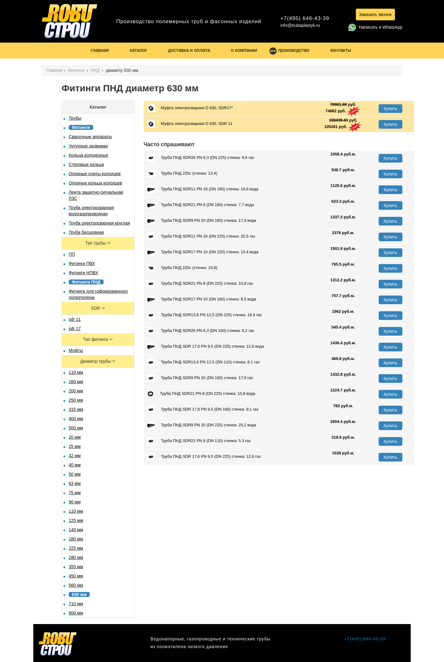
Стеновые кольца (86, 164)
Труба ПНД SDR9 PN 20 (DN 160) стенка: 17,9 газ (200, 378)
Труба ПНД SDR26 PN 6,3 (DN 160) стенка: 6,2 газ (200, 331)
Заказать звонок (375, 14)
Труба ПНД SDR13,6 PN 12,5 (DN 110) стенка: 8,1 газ (203, 362)
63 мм (75, 483)
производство (289, 50)
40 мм (75, 464)
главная (100, 50)
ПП (72, 254)
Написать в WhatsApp (375, 27)
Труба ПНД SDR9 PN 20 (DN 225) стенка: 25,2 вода (201, 425)
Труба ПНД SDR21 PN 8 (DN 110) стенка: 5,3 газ (199, 441)
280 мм (76, 557)
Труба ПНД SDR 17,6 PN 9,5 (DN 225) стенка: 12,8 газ (204, 457)
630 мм (79, 594)
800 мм (76, 612)
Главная (54, 70)
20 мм (75, 437)
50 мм (75, 474)
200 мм (76, 390)
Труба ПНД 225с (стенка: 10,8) (182, 268)
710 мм (76, 603)
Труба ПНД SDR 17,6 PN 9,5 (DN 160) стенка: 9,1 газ (202, 409)
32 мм (75, 455)
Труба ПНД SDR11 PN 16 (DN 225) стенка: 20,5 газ (201, 236)
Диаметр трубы (96, 361)
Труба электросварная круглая (99, 223)
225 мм (76, 548)
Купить (390, 108)
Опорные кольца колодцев (95, 182)
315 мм (76, 409)
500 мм (76, 427)
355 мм (76, 566)
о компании (244, 50)
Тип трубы (96, 243)
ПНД (95, 70)
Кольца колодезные (88, 155)
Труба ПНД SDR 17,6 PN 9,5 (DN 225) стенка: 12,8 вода (205, 346)
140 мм (76, 529)
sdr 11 (75, 319)
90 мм (75, 501)
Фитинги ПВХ (82, 263)
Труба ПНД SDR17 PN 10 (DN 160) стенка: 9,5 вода (201, 299)
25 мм (75, 446)
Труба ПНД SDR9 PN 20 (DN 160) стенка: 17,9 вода (201, 221)
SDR (96, 308)
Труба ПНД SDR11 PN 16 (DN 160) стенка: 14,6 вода (202, 189)
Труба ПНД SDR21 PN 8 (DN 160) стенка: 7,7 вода (200, 205)
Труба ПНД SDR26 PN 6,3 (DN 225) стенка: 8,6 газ (200, 158)
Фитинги (76, 70)
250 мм (76, 400)
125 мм (76, 520)
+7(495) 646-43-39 (304, 18)
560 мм (76, 585)
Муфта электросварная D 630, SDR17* (190, 108)
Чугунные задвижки (88, 145)
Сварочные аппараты (90, 136)
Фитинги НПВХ (83, 272)
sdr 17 (75, 328)
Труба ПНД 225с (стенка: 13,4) (182, 173)
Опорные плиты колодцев (95, 173)
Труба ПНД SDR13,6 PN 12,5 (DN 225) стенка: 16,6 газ (204, 315)
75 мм (75, 492)
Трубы (75, 118)
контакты (340, 50)
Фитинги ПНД (86, 281)
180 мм (76, 538)
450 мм (76, 575)
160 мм (76, 381)
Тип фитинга (96, 339)
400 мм (76, 418)
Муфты (76, 350)
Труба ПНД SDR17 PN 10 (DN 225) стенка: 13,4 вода (202, 252)
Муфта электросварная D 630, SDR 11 (189, 124)
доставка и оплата (189, 50)
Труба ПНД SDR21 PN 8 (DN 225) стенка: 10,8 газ (200, 284)
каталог (138, 50)
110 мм (76, 372)
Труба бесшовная (86, 232)
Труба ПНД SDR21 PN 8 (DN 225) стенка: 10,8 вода (201, 394)
